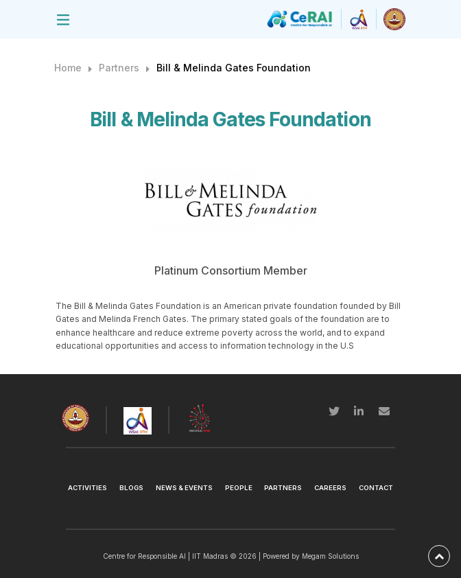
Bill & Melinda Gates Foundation (233, 67)
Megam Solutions (330, 556)
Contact (376, 488)
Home (68, 67)
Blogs (131, 488)
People (238, 488)
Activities (87, 488)
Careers (330, 488)
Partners (119, 67)
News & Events (184, 488)
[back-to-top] (439, 556)
